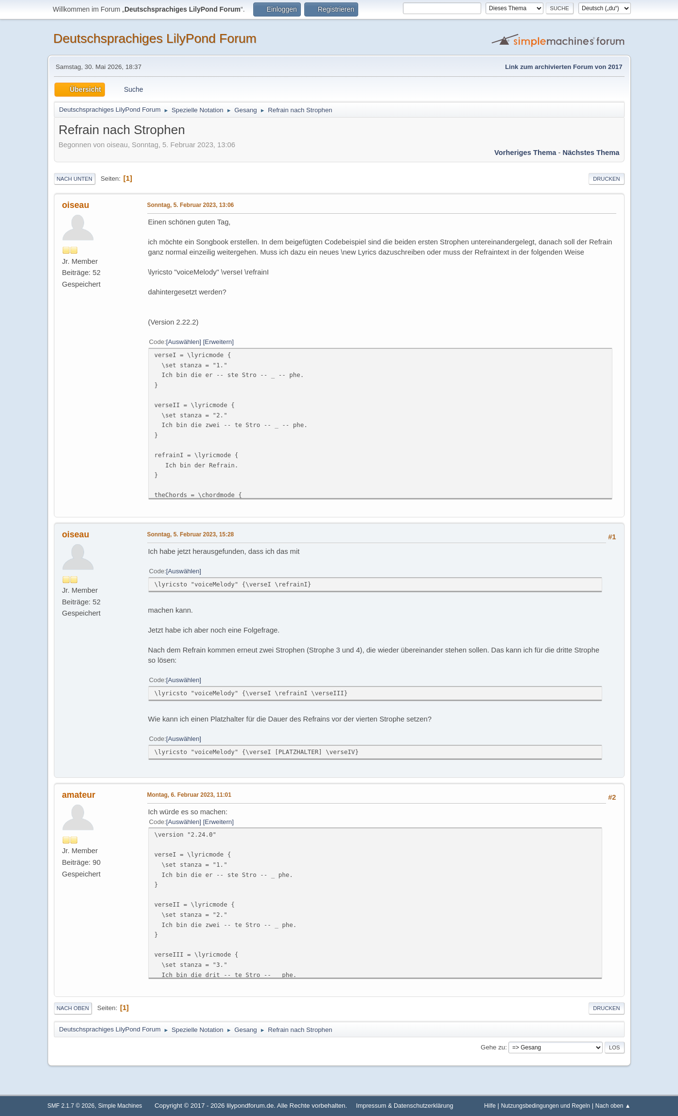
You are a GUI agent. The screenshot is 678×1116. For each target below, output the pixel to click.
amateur (79, 795)
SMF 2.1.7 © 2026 (71, 1105)
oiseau (75, 205)
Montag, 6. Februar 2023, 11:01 (189, 794)
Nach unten (74, 179)
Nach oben (73, 1008)
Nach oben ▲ (613, 1105)
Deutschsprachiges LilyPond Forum (155, 38)
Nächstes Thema (591, 152)
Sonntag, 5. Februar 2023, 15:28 (190, 534)
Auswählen (184, 341)
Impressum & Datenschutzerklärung (404, 1105)
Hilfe (490, 1105)
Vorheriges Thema (525, 152)
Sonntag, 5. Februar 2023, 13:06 (190, 205)
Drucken (606, 179)
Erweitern (218, 341)
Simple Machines (120, 1105)
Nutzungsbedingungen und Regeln (545, 1105)
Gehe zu (493, 1047)
